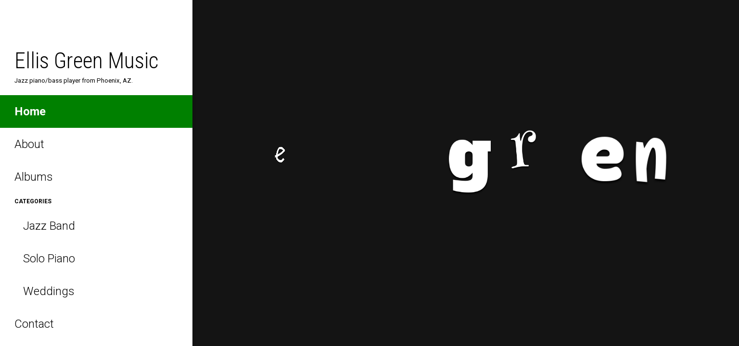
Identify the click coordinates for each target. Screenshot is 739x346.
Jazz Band (44, 226)
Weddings (44, 291)
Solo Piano (44, 258)
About (29, 144)
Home (30, 111)
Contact (34, 324)
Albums (33, 177)
